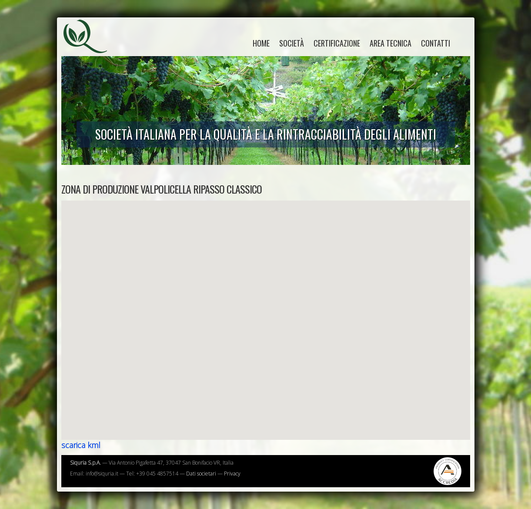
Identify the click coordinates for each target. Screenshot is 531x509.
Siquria (89, 46)
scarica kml (80, 445)
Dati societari (201, 473)
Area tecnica (390, 43)
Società (291, 43)
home (261, 43)
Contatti (435, 43)
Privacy (232, 473)
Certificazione (337, 43)
